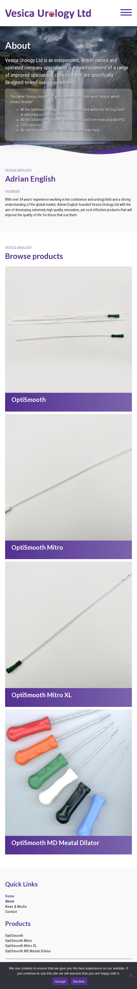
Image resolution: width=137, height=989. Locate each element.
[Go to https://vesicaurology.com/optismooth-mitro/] (68, 549)
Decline (79, 981)
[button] (125, 12)
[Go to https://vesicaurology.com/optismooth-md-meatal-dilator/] (68, 844)
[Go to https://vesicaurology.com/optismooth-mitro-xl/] (68, 696)
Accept (60, 981)
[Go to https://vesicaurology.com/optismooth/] (68, 401)
